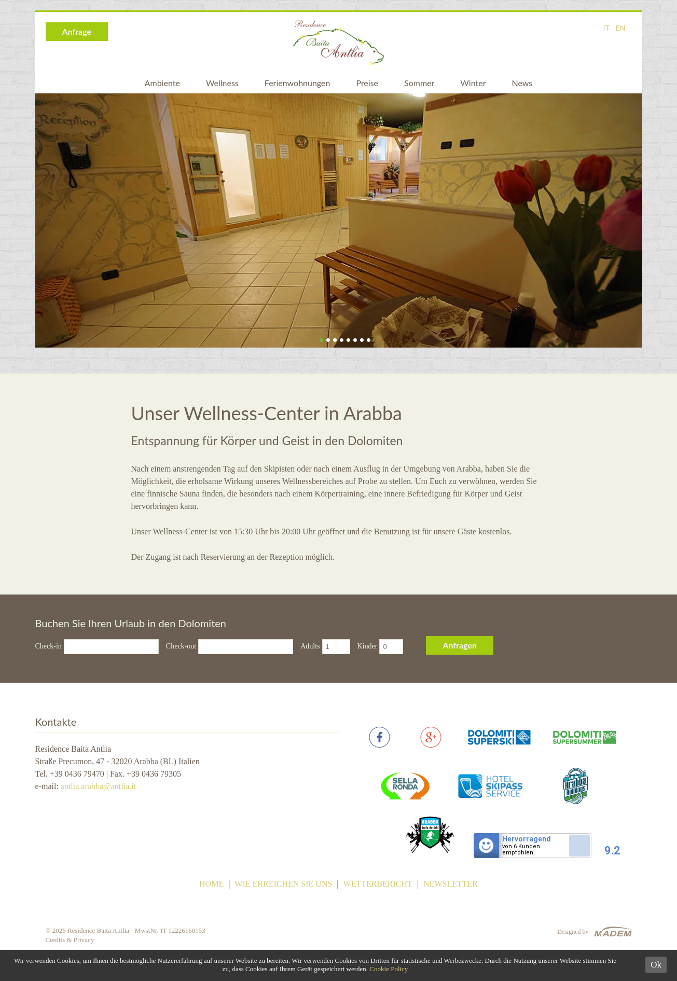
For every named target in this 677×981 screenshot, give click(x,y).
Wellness (222, 83)
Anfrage (77, 31)
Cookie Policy (388, 969)
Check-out (181, 646)
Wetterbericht (377, 883)
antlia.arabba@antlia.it (98, 786)
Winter (473, 83)
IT (606, 27)
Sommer (419, 83)
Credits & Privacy (70, 940)
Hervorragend (526, 838)
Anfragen (460, 645)
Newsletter (450, 883)
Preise (367, 83)
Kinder (367, 646)
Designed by (572, 931)
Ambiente (162, 83)
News (522, 83)
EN (621, 27)
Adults (310, 646)
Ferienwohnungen (297, 83)
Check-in (48, 646)
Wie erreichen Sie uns (283, 883)
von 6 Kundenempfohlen (521, 850)
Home (211, 883)
